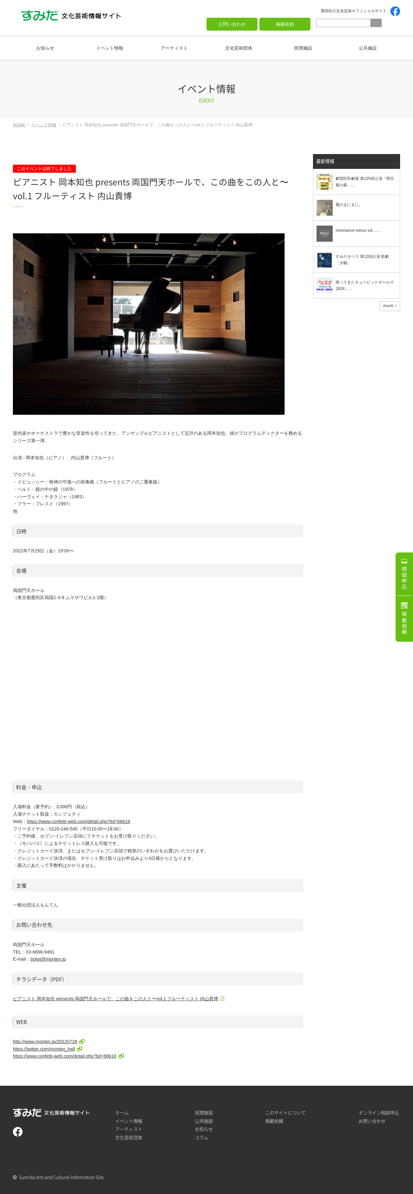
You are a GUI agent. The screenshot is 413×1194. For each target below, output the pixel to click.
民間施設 (303, 48)
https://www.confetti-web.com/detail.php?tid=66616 (78, 821)
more (388, 306)
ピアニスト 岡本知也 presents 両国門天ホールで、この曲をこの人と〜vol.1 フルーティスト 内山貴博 (115, 998)
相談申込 (404, 576)
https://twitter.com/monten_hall (44, 1049)
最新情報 (325, 161)
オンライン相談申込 (378, 1112)
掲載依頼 (285, 24)
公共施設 (368, 48)
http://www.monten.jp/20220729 (45, 1041)
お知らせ (45, 48)
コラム (201, 1137)
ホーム (122, 1112)
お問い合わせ (232, 24)
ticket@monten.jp (48, 959)
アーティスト (174, 48)
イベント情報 (109, 48)
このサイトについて (285, 1112)
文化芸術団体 (238, 48)
